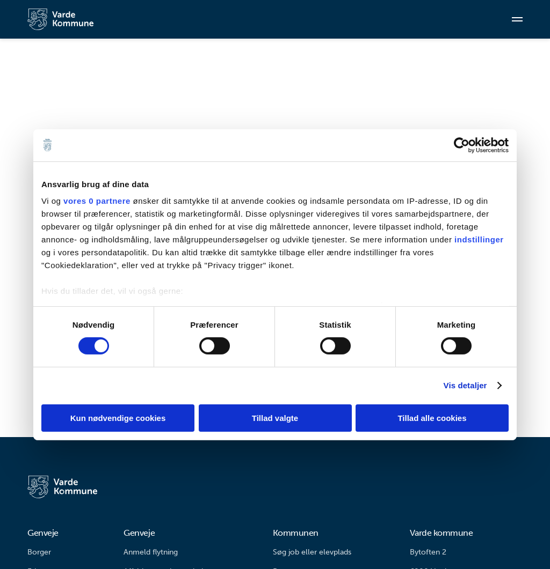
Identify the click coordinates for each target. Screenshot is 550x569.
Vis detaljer (465, 385)
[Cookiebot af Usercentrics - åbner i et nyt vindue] (462, 145)
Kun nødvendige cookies (118, 418)
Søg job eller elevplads (312, 552)
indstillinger (479, 239)
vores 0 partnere (97, 200)
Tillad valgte (275, 418)
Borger (39, 552)
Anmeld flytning (151, 552)
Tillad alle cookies (431, 418)
